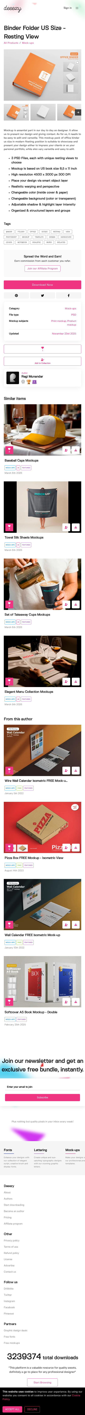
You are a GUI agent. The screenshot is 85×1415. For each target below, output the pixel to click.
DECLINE (32, 1409)
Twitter (8, 1295)
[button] (77, 8)
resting (56, 232)
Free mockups (12, 1343)
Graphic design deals (15, 1330)
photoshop (11, 237)
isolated (61, 242)
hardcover (66, 237)
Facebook (9, 1307)
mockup (25, 237)
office (33, 232)
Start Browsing (42, 1382)
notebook (22, 242)
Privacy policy (11, 1240)
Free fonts (9, 1337)
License (8, 1259)
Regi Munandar (32, 376)
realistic (36, 242)
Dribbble (8, 1289)
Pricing (8, 1217)
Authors (8, 1199)
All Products (11, 43)
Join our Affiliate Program (42, 268)
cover (9, 242)
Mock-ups (28, 43)
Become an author (14, 1211)
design (52, 237)
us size (44, 232)
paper (49, 242)
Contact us (10, 1272)
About (7, 1192)
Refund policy (11, 1253)
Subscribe (42, 1097)
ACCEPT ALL (12, 1409)
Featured (26, 468)
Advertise (9, 1265)
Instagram (9, 1301)
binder (9, 232)
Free (19, 788)
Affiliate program (13, 1224)
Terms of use (11, 1247)
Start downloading (14, 1205)
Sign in (68, 8)
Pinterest (9, 1314)
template (39, 237)
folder (21, 232)
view (68, 232)
